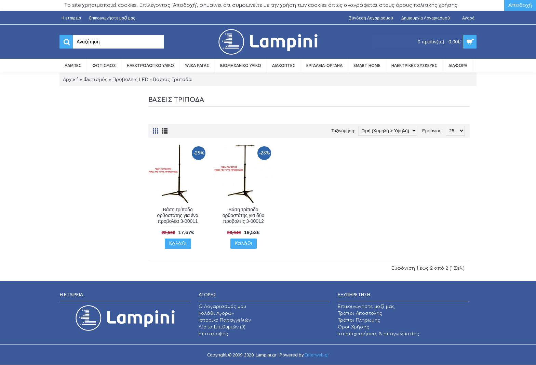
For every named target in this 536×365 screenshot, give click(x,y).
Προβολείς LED (130, 79)
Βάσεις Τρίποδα (172, 79)
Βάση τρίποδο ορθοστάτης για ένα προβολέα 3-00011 (178, 215)
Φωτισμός (95, 79)
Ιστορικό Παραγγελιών (225, 320)
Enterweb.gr (317, 354)
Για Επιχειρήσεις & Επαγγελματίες (378, 334)
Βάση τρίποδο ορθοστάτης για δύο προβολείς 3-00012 (244, 215)
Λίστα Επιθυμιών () (222, 327)
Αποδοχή (520, 5)
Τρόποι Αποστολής (360, 313)
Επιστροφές (213, 334)
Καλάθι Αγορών (216, 313)
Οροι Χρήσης (353, 327)
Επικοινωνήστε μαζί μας (366, 306)
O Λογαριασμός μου (222, 306)
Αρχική (71, 79)
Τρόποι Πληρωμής (359, 320)
